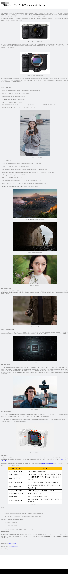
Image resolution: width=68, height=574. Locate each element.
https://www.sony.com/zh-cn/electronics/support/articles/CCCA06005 (50, 529)
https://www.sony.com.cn (13, 546)
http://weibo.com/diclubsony (47, 463)
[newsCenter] (7, 3)
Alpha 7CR (3, 460)
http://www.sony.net (12, 543)
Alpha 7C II (63, 459)
